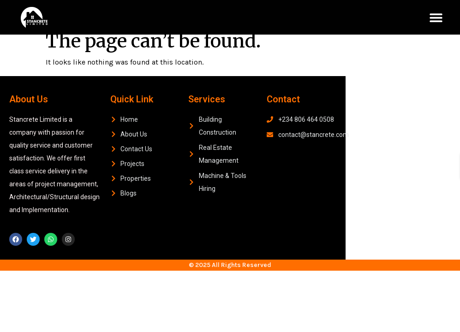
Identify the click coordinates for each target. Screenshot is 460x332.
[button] (435, 17)
